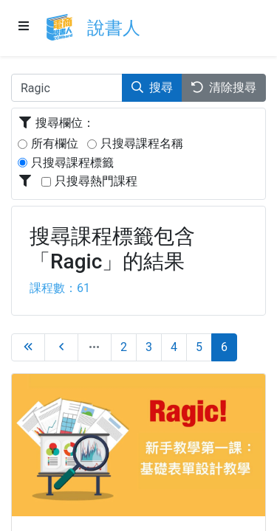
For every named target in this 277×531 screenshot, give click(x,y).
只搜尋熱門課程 (96, 181)
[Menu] (24, 27)
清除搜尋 (223, 87)
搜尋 (152, 87)
